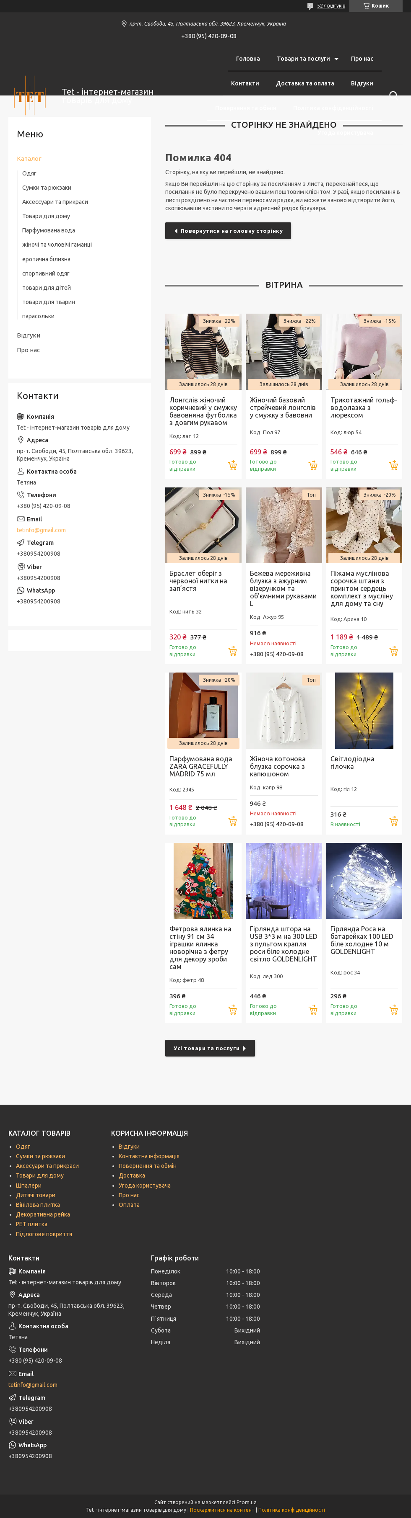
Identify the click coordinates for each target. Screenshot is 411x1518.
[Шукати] (392, 96)
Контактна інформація (149, 1156)
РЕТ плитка (31, 1224)
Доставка (132, 1175)
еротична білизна (46, 259)
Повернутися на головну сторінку (232, 231)
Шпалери (29, 1185)
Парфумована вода (48, 230)
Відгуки (362, 83)
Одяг (29, 173)
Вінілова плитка (38, 1204)
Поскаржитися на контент (222, 1510)
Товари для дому (46, 216)
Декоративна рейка (43, 1214)
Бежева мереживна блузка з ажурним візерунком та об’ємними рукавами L (283, 588)
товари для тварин (48, 302)
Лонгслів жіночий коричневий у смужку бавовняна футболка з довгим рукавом (203, 411)
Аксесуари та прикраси (47, 1165)
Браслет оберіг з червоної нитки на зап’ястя (198, 581)
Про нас (362, 58)
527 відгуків (331, 5)
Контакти (245, 83)
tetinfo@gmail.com (41, 530)
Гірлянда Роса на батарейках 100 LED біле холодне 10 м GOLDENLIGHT (361, 940)
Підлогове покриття (44, 1234)
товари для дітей (46, 287)
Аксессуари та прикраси (55, 201)
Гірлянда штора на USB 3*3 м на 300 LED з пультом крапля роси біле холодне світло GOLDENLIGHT (283, 944)
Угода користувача (345, 132)
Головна (248, 58)
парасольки (38, 316)
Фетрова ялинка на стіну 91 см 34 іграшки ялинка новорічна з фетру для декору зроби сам (200, 947)
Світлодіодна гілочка (352, 762)
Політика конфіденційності (333, 108)
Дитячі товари (35, 1195)
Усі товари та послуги (207, 1048)
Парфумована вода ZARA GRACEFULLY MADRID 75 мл (200, 766)
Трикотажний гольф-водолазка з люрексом (363, 407)
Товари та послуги (303, 58)
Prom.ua (247, 1502)
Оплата (129, 1204)
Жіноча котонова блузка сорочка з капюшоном (278, 766)
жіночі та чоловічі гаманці (57, 244)
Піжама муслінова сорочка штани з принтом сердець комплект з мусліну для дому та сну (361, 588)
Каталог (29, 158)
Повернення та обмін (245, 108)
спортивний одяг (46, 273)
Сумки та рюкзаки (46, 187)
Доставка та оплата (305, 83)
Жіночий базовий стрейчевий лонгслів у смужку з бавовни (283, 407)
